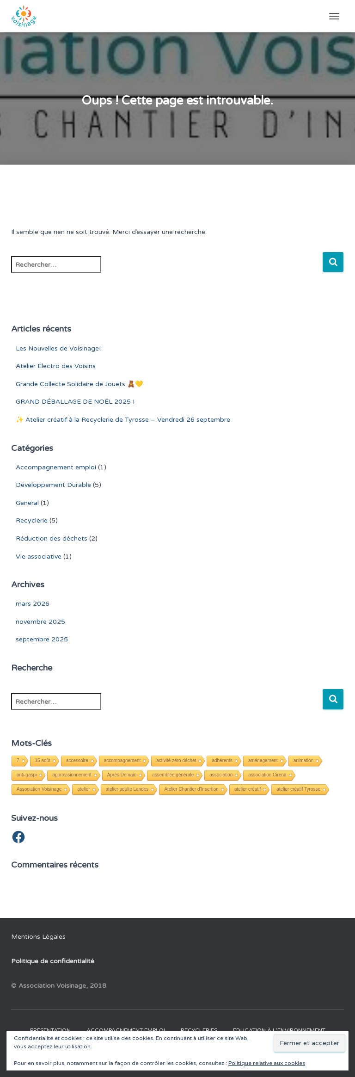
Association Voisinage (39, 789)
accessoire (77, 760)
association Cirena (267, 774)
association (221, 774)
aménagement (263, 760)
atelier (83, 789)
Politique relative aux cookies (266, 1063)
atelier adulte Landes (127, 789)
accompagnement (122, 760)
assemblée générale (173, 774)
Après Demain (121, 774)
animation (303, 760)
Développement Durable (53, 485)
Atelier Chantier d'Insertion (191, 789)
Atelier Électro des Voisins (56, 366)
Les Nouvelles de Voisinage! (58, 348)
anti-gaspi (27, 774)
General (27, 503)
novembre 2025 (40, 622)
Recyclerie (32, 520)
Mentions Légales (38, 937)
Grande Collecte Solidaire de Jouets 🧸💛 (79, 384)
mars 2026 (32, 604)
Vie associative (38, 556)
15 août (42, 760)
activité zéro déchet (176, 760)
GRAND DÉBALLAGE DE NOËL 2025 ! (75, 402)
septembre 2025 (42, 639)
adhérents (222, 760)
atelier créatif (247, 789)
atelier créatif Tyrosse (298, 789)
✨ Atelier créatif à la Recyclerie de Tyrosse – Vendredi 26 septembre (123, 420)
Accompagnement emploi (56, 467)
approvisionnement (72, 774)
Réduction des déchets (51, 538)
